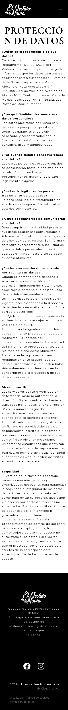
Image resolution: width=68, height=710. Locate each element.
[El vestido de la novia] (18, 10)
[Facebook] (27, 666)
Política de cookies (37, 697)
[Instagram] (41, 666)
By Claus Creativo (48, 688)
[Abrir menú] (60, 10)
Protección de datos (21, 701)
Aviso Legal (16, 697)
